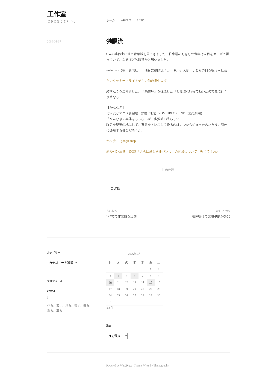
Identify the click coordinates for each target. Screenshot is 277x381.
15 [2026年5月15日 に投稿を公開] (150, 282)
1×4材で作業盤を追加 (121, 216)
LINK (140, 20)
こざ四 (115, 188)
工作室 (56, 14)
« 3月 (109, 308)
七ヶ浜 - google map (121, 141)
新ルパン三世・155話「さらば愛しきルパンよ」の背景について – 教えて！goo (162, 151)
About (126, 20)
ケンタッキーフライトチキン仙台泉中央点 (136, 80)
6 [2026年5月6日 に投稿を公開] (134, 275)
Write (146, 365)
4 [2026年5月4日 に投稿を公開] (118, 275)
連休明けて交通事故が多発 (211, 216)
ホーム (110, 20)
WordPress (126, 365)
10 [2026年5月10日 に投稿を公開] (110, 282)
